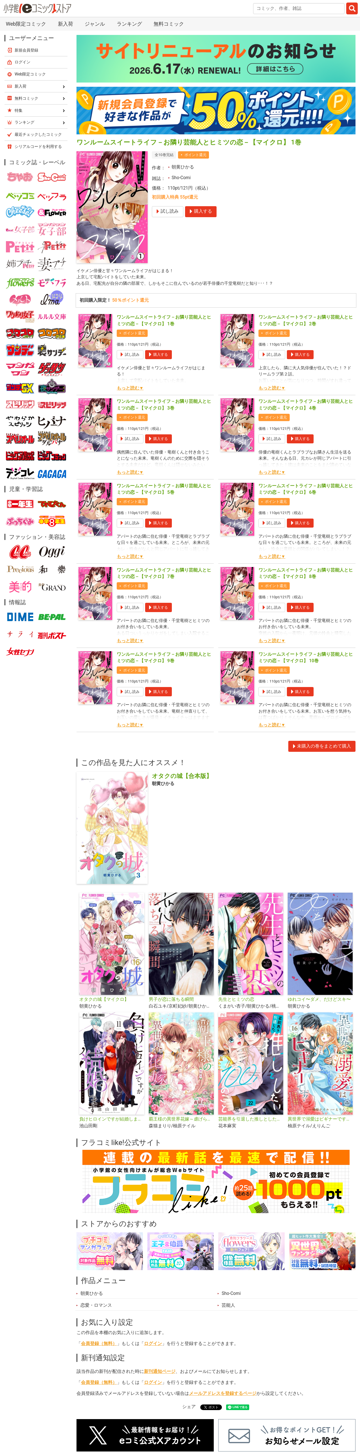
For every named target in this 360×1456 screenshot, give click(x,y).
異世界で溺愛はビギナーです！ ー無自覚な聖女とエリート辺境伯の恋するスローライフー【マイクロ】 (320, 1119)
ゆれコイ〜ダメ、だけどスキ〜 (319, 1000)
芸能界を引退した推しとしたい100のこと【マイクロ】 (250, 1119)
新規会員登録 (26, 50)
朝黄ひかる (183, 167)
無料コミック (169, 24)
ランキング (129, 24)
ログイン (153, 1344)
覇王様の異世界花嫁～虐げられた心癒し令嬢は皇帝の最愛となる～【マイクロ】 (181, 1119)
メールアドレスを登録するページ (222, 1394)
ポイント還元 (195, 155)
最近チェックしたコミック (38, 134)
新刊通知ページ (160, 1372)
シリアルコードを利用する (38, 146)
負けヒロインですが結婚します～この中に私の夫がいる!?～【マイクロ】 (111, 1119)
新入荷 (65, 24)
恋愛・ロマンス (96, 1306)
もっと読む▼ (130, 388)
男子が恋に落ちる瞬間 (171, 1000)
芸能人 (228, 1306)
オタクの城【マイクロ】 (104, 1000)
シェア (189, 1407)
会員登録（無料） (99, 1344)
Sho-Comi (181, 177)
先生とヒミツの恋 (236, 1000)
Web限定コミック (26, 24)
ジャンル (95, 24)
